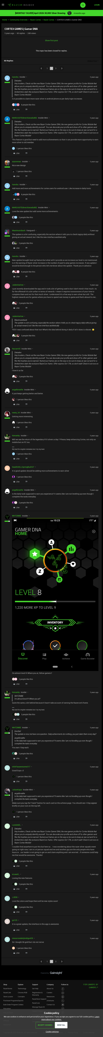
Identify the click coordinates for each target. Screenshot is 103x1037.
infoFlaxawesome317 (21, 766)
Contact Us (51, 1004)
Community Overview (19, 19)
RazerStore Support (39, 999)
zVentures (50, 1000)
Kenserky (16, 435)
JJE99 (14, 897)
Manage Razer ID (38, 1007)
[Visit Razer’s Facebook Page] (63, 989)
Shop (5, 984)
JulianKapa (17, 789)
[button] (3, 5)
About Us (50, 988)
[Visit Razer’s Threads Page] (63, 997)
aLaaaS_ (15, 874)
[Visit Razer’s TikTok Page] (63, 1008)
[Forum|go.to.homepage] (21, 5)
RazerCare (36, 1003)
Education (7, 1008)
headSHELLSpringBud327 (23, 467)
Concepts (21, 996)
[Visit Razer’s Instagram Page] (63, 993)
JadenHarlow (17, 285)
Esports (20, 1000)
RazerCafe (7, 992)
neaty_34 (16, 412)
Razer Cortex (35, 19)
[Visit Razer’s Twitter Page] (63, 1001)
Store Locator (8, 996)
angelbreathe (17, 389)
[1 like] (22, 148)
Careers (49, 992)
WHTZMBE (16, 515)
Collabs (20, 1004)
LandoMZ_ (16, 825)
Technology (22, 988)
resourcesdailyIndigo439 (22, 938)
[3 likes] (23, 335)
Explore (20, 984)
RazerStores (7, 988)
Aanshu (15, 77)
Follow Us (64, 984)
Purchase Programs (10, 1000)
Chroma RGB (22, 992)
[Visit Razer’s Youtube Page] (63, 1004)
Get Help (35, 988)
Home (4, 19)
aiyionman (16, 161)
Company (50, 984)
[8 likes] (23, 271)
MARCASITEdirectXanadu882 (24, 118)
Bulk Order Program (10, 1004)
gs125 (14, 920)
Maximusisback (18, 230)
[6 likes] (23, 104)
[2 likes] (22, 217)
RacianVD (16, 348)
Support (35, 984)
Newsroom (50, 996)
